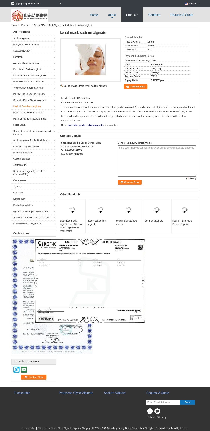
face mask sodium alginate (97, 223)
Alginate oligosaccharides (26, 63)
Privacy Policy (29, 428)
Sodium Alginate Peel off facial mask (31, 140)
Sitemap (161, 417)
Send (187, 402)
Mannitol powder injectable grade (29, 118)
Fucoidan (18, 57)
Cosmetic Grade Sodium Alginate (30, 100)
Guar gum (18, 192)
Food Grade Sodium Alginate (27, 69)
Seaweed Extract (21, 50)
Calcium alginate (21, 159)
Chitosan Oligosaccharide (26, 146)
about (112, 14)
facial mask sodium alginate (93, 86)
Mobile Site (153, 422)
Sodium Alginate (21, 38)
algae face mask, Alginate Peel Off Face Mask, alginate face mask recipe (71, 226)
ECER (183, 428)
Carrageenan (19, 180)
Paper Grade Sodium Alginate (28, 112)
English (194, 3)
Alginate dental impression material (30, 211)
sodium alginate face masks (126, 223)
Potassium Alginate (22, 152)
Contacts (154, 14)
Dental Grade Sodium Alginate (28, 81)
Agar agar (18, 186)
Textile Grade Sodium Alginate (28, 88)
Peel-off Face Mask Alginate (48, 25)
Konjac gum (19, 199)
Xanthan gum (20, 165)
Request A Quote (182, 14)
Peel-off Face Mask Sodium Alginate (182, 223)
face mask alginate (153, 221)
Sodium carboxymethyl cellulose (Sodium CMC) (29, 173)
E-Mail (151, 417)
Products (132, 14)
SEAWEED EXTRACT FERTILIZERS (31, 217)
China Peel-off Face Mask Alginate (55, 428)
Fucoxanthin (19, 125)
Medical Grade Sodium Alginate (29, 94)
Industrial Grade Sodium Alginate (29, 75)
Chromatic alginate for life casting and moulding (32, 132)
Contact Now (137, 86)
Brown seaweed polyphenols (27, 223)
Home (94, 14)
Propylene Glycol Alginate (26, 44)
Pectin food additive (23, 205)
